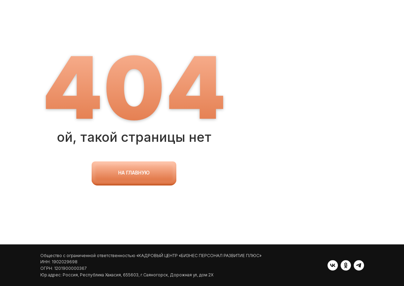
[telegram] (359, 265)
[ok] (346, 265)
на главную (134, 173)
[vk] (333, 265)
